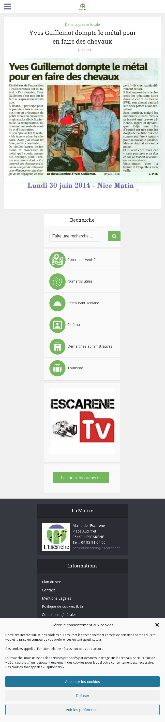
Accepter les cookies (82, 681)
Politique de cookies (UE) (62, 606)
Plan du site (51, 581)
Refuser (82, 695)
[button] (157, 624)
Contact (48, 590)
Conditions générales (59, 614)
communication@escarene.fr (96, 548)
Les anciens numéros (81, 477)
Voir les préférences (82, 709)
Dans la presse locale (82, 24)
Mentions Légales (56, 598)
